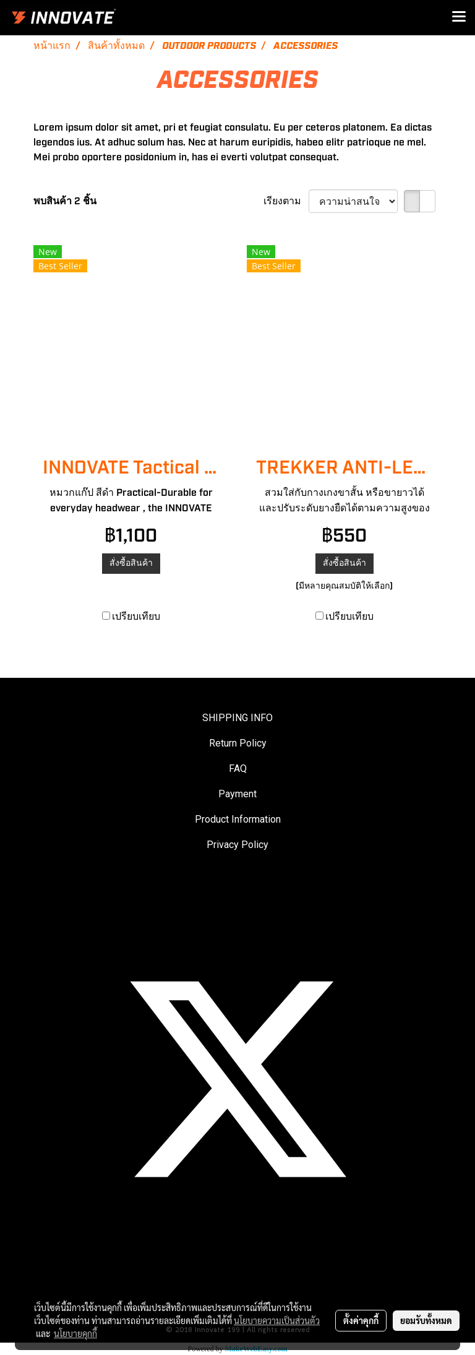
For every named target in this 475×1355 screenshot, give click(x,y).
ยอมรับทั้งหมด (426, 1320)
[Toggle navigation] (459, 17)
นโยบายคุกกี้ (75, 1333)
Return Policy (238, 743)
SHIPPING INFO (237, 718)
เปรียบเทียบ (136, 616)
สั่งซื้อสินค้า (131, 563)
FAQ (238, 768)
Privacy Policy (237, 845)
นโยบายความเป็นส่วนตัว (277, 1320)
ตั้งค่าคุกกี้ (361, 1320)
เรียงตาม (286, 201)
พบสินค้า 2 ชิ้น (64, 201)
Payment (237, 794)
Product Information (238, 819)
